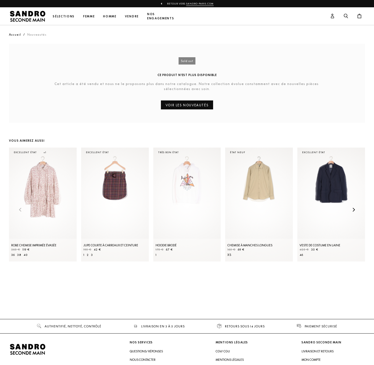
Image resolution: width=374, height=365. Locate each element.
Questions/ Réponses (146, 351)
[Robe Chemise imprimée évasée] (43, 204)
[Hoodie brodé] (187, 204)
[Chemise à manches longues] (259, 204)
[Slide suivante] (353, 210)
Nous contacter (143, 359)
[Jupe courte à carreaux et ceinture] (115, 204)
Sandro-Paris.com (200, 3)
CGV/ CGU (223, 351)
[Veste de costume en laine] (331, 204)
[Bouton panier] (359, 16)
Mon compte (311, 359)
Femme (89, 16)
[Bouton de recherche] (346, 16)
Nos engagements (160, 16)
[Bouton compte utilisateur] (332, 16)
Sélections (64, 16)
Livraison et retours (318, 351)
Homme (109, 16)
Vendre (132, 16)
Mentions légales (230, 359)
